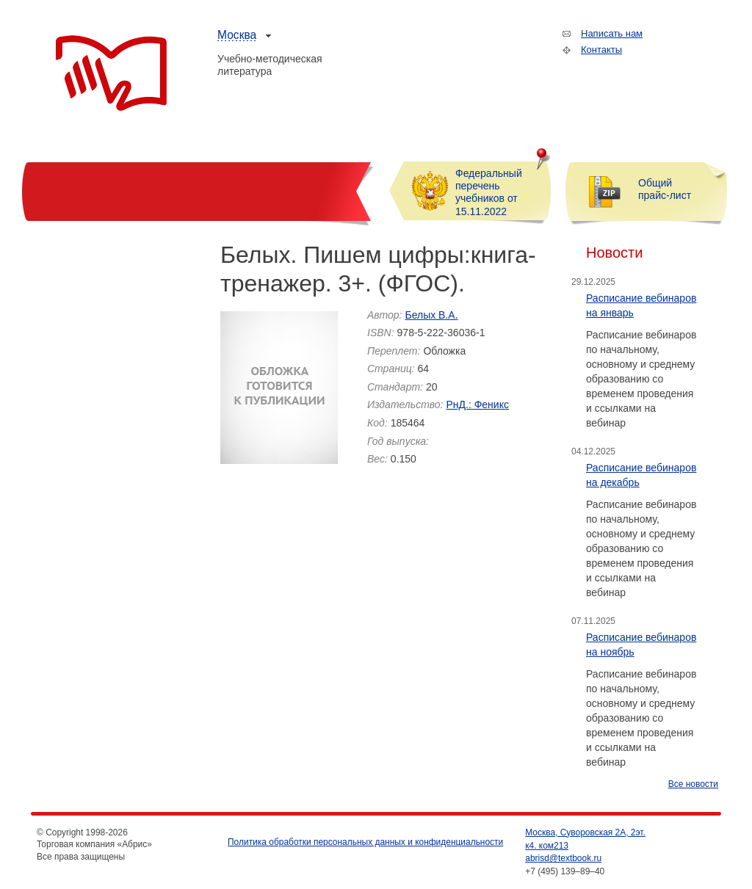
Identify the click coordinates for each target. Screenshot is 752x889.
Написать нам (612, 33)
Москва (236, 35)
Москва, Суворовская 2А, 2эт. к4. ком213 (585, 839)
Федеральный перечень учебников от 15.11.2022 (488, 192)
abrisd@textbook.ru (563, 858)
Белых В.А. (431, 315)
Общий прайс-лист (664, 189)
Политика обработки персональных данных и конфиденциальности (365, 842)
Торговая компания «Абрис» (111, 73)
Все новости (693, 784)
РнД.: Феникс (477, 404)
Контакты (601, 49)
